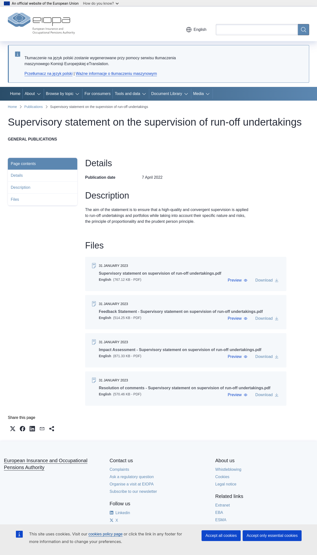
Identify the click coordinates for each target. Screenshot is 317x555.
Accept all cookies (221, 535)
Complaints (119, 469)
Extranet (222, 505)
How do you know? (101, 3)
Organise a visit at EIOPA (132, 484)
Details (17, 175)
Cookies (222, 477)
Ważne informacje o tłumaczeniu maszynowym (116, 73)
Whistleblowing (228, 469)
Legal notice (225, 484)
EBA (219, 512)
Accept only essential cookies (272, 535)
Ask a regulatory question (132, 477)
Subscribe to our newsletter (133, 491)
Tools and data (127, 94)
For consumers (97, 94)
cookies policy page (105, 534)
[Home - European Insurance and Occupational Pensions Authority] (41, 24)
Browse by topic (60, 94)
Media (198, 94)
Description (20, 187)
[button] (238, 280)
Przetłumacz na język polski (48, 73)
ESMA (220, 520)
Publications (33, 107)
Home (15, 94)
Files (15, 199)
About (30, 94)
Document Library (166, 94)
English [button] (196, 30)
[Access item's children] (40, 94)
